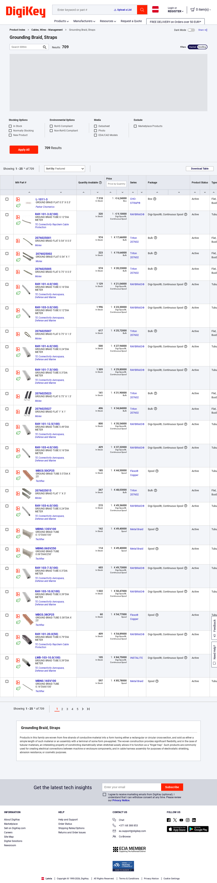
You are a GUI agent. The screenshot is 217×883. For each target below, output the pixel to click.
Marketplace (11, 823)
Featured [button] (55, 168)
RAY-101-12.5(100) (47, 423)
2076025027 (43, 408)
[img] (25, 12)
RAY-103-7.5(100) (46, 567)
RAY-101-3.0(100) (46, 214)
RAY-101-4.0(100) (46, 284)
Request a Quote (131, 21)
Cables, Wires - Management (47, 29)
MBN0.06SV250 (45, 548)
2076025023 (43, 393)
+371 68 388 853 (125, 826)
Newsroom (10, 845)
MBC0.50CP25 (45, 470)
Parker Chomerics (45, 206)
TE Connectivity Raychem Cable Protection (52, 226)
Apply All (24, 149)
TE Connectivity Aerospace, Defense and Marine (50, 296)
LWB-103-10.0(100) (47, 657)
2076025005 (43, 268)
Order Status (65, 823)
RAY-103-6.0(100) (46, 505)
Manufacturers (82, 21)
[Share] (202, 30)
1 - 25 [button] (19, 168)
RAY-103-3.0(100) (46, 307)
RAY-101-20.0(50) (46, 634)
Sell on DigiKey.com (15, 828)
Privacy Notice (121, 800)
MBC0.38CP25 (44, 614)
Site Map (9, 836)
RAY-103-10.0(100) (47, 591)
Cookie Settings (172, 878)
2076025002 (44, 253)
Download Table (199, 168)
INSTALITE (136, 657)
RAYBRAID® (137, 214)
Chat (118, 820)
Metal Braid (136, 529)
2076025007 (43, 331)
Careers (8, 832)
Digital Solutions (13, 841)
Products (60, 21)
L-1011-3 (42, 199)
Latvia (46, 878)
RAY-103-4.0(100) (46, 447)
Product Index (17, 29)
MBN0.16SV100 (45, 680)
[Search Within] (26, 47)
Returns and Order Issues (72, 832)
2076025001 (43, 237)
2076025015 (43, 490)
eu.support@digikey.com (129, 831)
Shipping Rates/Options (71, 828)
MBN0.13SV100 (45, 529)
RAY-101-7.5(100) (46, 369)
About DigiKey (12, 819)
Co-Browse (122, 837)
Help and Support (68, 819)
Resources (106, 21)
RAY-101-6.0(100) (46, 346)
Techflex (40, 481)
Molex (38, 245)
